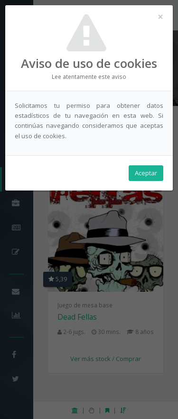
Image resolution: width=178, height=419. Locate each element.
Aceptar (146, 173)
